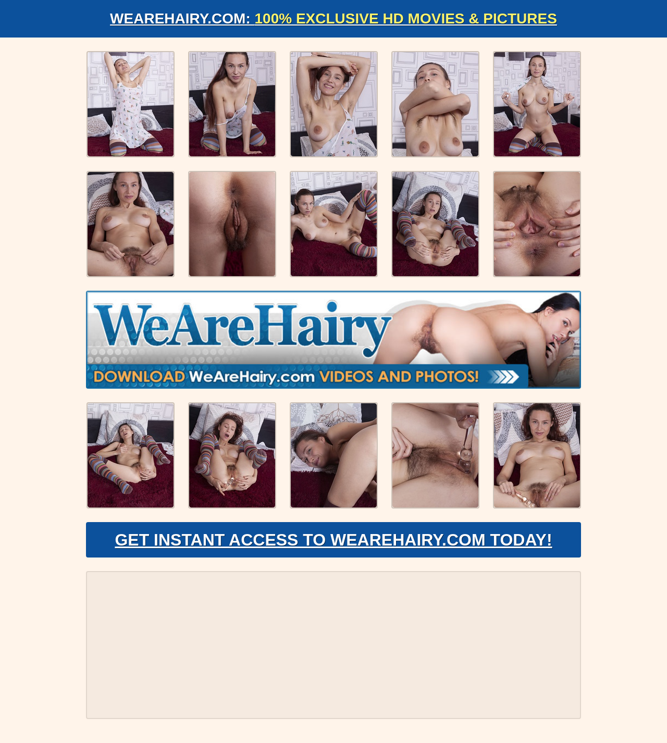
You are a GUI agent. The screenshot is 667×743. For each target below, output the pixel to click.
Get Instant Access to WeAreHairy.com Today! (333, 539)
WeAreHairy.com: (333, 18)
